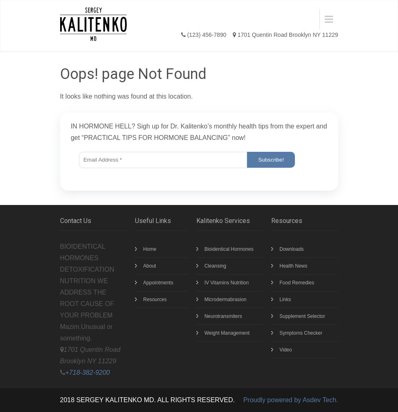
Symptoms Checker (300, 333)
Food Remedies (296, 283)
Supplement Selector (302, 316)
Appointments (158, 283)
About (149, 266)
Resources (154, 299)
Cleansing (215, 266)
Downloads (291, 249)
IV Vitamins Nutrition (227, 283)
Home (149, 249)
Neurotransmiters (223, 316)
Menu (156, 19)
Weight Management (227, 333)
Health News (293, 266)
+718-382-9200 (87, 372)
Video (285, 350)
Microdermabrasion (226, 299)
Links (285, 299)
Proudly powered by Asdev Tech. (290, 399)
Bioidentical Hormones (229, 249)
